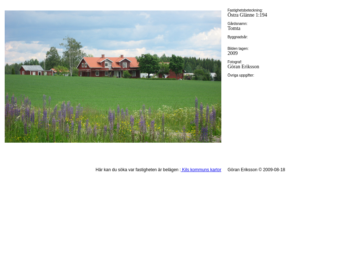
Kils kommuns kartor (201, 169)
